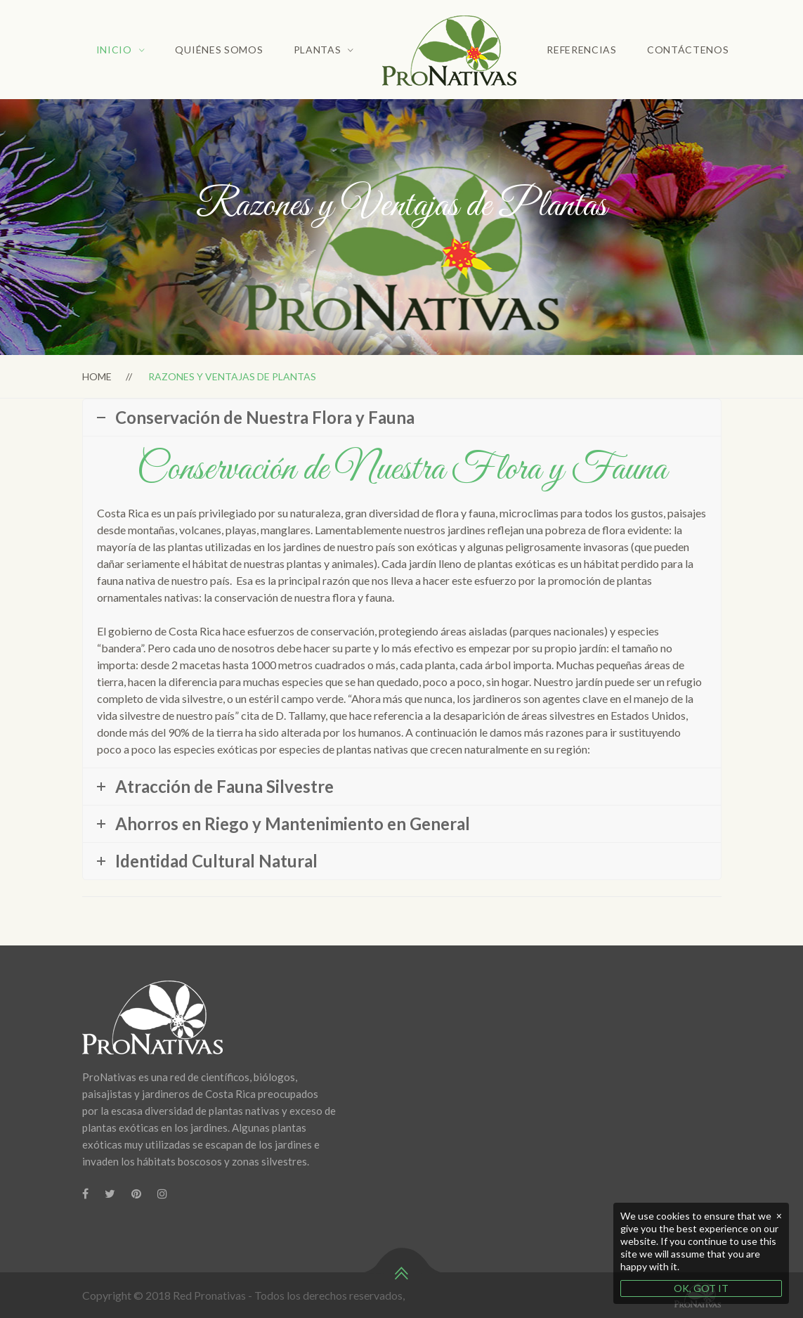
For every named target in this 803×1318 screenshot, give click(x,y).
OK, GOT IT (701, 1288)
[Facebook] (85, 1193)
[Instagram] (162, 1193)
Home (97, 376)
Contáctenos (688, 50)
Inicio (114, 50)
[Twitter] (110, 1193)
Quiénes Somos (219, 50)
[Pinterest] (136, 1193)
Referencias (582, 50)
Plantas (317, 50)
